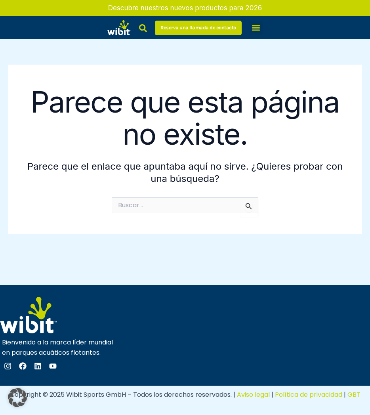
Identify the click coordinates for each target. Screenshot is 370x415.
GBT (353, 394)
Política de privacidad (308, 394)
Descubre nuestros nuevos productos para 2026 (185, 8)
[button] (256, 27)
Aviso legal (253, 394)
